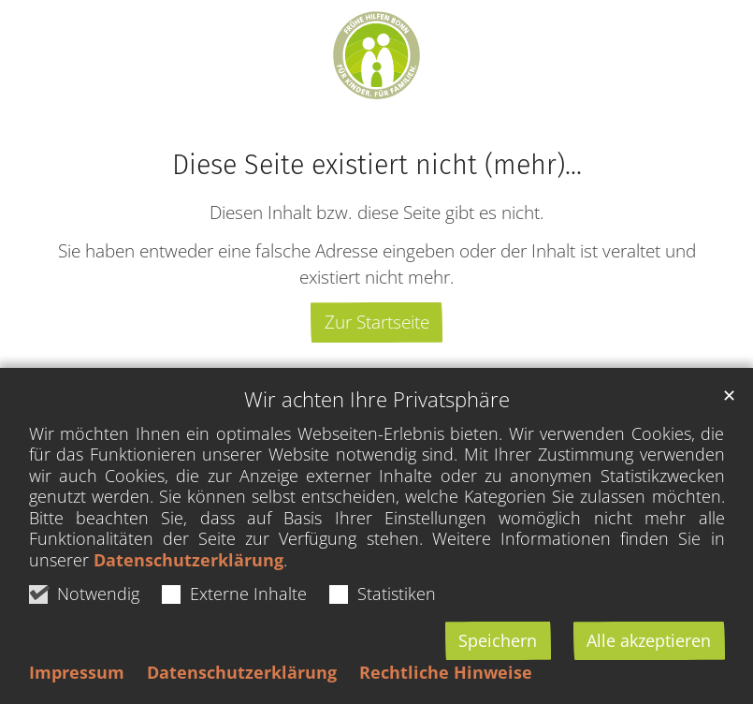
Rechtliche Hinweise (445, 672)
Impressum (76, 672)
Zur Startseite (377, 321)
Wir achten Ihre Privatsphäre (377, 399)
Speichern (497, 640)
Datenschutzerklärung (188, 560)
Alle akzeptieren (648, 640)
